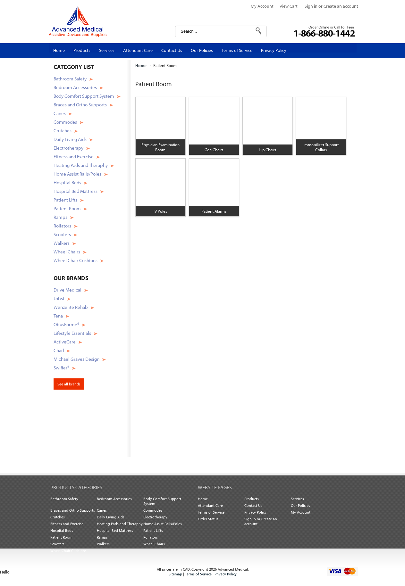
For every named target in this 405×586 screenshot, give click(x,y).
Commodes (65, 122)
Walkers (62, 243)
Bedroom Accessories (75, 87)
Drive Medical (67, 290)
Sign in (311, 6)
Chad (59, 350)
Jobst (59, 298)
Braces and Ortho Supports (80, 105)
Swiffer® (61, 368)
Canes (60, 113)
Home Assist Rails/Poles (77, 174)
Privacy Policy (226, 574)
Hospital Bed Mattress (75, 191)
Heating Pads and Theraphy (81, 165)
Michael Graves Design (76, 359)
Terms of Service (198, 574)
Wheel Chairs (67, 252)
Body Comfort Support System (84, 96)
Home (141, 65)
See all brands (68, 384)
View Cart (289, 6)
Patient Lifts (65, 200)
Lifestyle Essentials (72, 333)
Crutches (63, 131)
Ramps (60, 217)
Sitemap (175, 574)
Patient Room (67, 208)
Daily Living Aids (70, 139)
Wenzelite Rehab (71, 307)
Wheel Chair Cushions (75, 260)
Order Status (208, 518)
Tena (58, 316)
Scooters (62, 234)
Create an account (341, 6)
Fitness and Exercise (74, 156)
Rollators (62, 226)
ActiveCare (65, 342)
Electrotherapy (68, 148)
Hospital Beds (67, 182)
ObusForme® (66, 324)
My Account (262, 6)
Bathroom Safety (70, 79)
